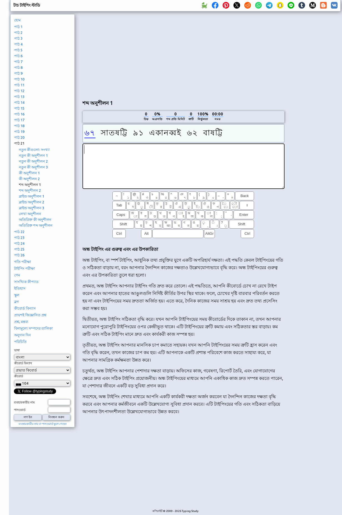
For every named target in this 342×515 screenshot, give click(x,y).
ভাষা (17, 350)
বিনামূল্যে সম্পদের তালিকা (33, 328)
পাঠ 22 (19, 232)
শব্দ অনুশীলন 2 (30, 190)
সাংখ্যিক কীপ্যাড (26, 282)
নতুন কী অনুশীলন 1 (33, 155)
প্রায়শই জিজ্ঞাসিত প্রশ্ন (30, 315)
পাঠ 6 (18, 56)
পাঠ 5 (18, 50)
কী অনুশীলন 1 (29, 173)
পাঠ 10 (19, 79)
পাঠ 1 (18, 27)
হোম (17, 20)
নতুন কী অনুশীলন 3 (33, 167)
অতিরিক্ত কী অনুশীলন (35, 219)
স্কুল (16, 295)
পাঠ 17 (19, 120)
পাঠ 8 (18, 67)
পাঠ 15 (19, 108)
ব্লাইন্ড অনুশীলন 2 (31, 202)
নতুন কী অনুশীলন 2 (33, 161)
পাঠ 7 (18, 62)
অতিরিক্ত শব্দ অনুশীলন (35, 225)
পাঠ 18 (19, 126)
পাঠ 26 (19, 255)
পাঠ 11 (19, 85)
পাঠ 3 (18, 38)
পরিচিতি (20, 342)
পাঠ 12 (19, 91)
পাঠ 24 (19, 243)
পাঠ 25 (19, 249)
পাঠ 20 (19, 137)
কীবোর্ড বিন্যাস (25, 308)
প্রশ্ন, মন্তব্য (21, 322)
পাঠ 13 (19, 97)
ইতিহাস (20, 288)
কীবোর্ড (18, 376)
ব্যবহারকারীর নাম (24, 402)
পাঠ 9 (18, 73)
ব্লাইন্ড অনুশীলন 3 (31, 208)
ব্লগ (16, 302)
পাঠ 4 (18, 44)
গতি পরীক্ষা (22, 262)
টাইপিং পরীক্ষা (24, 268)
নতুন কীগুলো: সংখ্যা (34, 150)
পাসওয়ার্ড (20, 410)
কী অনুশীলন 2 (29, 179)
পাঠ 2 (18, 32)
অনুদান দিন (22, 335)
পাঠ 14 (19, 102)
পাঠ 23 (19, 237)
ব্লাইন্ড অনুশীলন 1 (31, 196)
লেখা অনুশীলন (30, 214)
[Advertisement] (183, 54)
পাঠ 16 (19, 114)
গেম (17, 275)
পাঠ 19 (19, 131)
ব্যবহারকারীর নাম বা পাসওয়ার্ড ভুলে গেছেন (43, 423)
